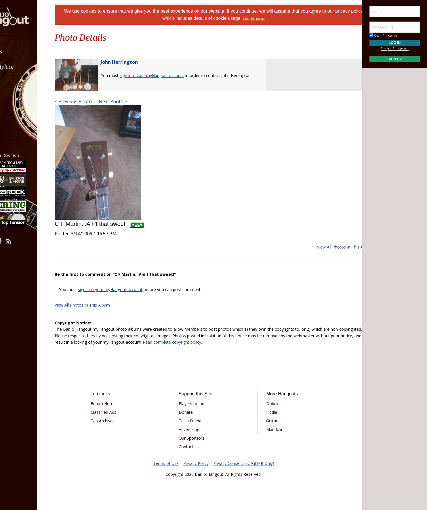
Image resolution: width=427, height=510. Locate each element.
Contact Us (192, 446)
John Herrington (133, 62)
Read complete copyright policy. (242, 342)
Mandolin (271, 429)
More (18, 112)
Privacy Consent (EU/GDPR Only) (243, 463)
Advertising (192, 429)
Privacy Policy (196, 463)
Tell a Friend (193, 421)
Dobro (268, 403)
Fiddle (267, 412)
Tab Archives (114, 421)
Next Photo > (127, 101)
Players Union (195, 403)
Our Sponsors (195, 438)
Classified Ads (115, 412)
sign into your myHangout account (166, 75)
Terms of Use (166, 463)
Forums (21, 51)
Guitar (268, 421)
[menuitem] (32, 51)
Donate (189, 412)
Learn (19, 82)
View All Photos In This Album (330, 247)
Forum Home (114, 403)
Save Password (384, 35)
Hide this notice (268, 18)
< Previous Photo (87, 101)
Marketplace (26, 66)
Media (19, 97)
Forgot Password (395, 48)
